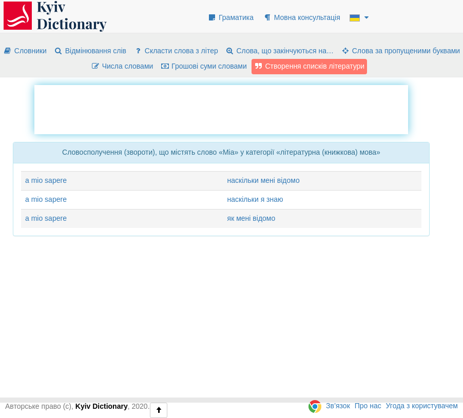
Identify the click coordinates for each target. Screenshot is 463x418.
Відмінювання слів (90, 51)
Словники (25, 51)
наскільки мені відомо (263, 180)
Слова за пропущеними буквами (400, 51)
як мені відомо (251, 218)
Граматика (230, 17)
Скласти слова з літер (175, 51)
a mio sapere (46, 180)
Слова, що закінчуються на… (279, 51)
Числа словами (122, 66)
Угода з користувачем (422, 406)
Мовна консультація (301, 17)
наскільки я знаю (255, 199)
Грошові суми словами (203, 66)
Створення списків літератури (309, 66)
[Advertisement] (221, 108)
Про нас (368, 406)
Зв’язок (338, 406)
